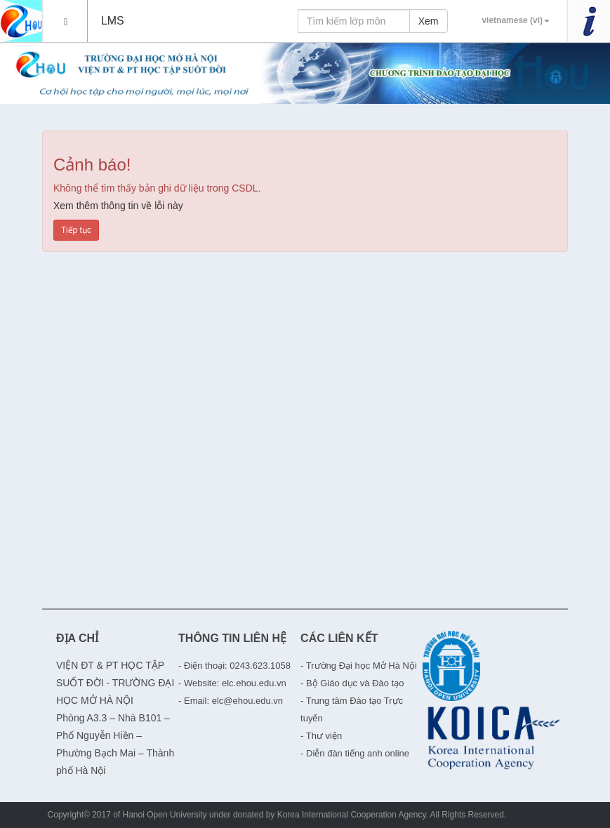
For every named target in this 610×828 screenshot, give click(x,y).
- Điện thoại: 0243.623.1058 (234, 665)
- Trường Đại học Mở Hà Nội (358, 665)
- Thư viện (321, 735)
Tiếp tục (76, 230)
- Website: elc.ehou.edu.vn (232, 683)
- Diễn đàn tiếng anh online (354, 753)
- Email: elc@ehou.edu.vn (230, 700)
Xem (428, 21)
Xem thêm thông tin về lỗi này (118, 205)
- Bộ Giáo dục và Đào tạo (352, 683)
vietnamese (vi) (516, 20)
